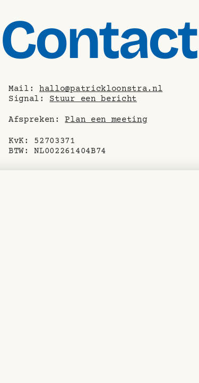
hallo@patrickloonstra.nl (100, 89)
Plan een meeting (106, 119)
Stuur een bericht (93, 99)
